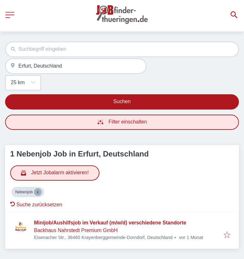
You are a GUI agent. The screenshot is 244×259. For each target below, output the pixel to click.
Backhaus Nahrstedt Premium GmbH (76, 230)
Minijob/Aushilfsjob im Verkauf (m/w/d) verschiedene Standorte (110, 222)
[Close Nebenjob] (38, 192)
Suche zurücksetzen (36, 204)
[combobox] (122, 49)
